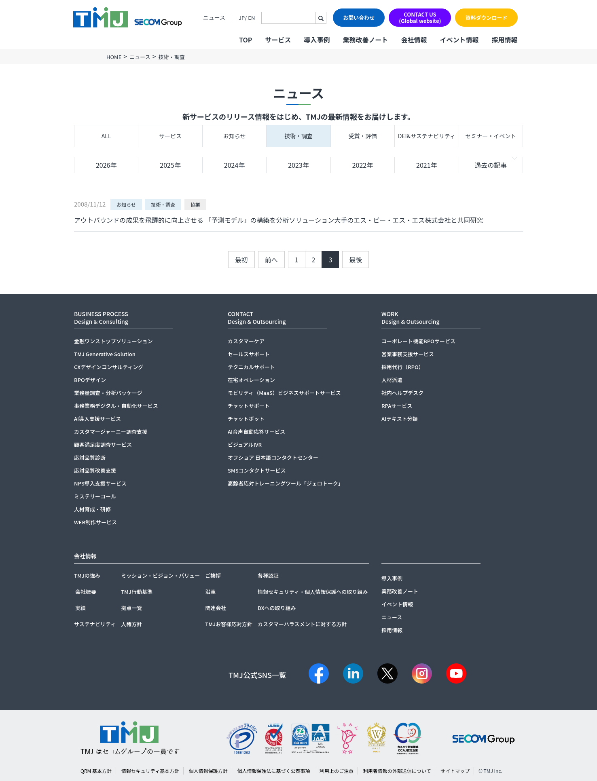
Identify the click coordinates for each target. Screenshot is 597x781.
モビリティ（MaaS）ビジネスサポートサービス (284, 393)
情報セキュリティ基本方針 (150, 770)
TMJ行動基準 (136, 591)
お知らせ (234, 136)
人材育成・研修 (92, 509)
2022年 (362, 165)
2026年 (106, 165)
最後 (355, 259)
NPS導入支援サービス (100, 483)
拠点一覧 (131, 608)
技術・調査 (298, 136)
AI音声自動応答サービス (256, 431)
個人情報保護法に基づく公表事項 (273, 770)
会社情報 (414, 39)
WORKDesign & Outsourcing (410, 317)
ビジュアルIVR (245, 444)
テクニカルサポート (251, 367)
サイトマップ (455, 770)
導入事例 (317, 39)
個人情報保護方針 (208, 770)
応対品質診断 (90, 457)
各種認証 (268, 575)
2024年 (234, 165)
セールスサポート (249, 354)
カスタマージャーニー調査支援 (110, 431)
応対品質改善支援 (95, 470)
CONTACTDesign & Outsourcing (257, 317)
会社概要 (85, 591)
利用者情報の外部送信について (397, 770)
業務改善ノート (365, 39)
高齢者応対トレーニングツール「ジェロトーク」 (285, 483)
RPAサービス (396, 405)
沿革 (210, 591)
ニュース (214, 18)
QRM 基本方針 (96, 770)
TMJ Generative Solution (104, 354)
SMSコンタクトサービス (257, 470)
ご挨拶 (213, 575)
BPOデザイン (90, 380)
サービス (170, 136)
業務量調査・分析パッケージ (108, 393)
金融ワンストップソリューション (113, 341)
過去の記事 (490, 165)
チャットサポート (249, 405)
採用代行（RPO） (402, 367)
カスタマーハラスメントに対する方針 (302, 624)
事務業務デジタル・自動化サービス (116, 405)
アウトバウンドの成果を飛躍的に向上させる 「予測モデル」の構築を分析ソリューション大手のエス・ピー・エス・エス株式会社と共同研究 (278, 220)
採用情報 (504, 39)
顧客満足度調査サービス (103, 444)
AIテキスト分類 (399, 418)
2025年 (170, 165)
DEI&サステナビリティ (426, 136)
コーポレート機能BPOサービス (418, 341)
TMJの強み (87, 575)
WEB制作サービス (95, 522)
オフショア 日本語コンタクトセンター (273, 457)
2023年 (298, 165)
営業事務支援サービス (407, 354)
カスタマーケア (246, 341)
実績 (80, 608)
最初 (241, 259)
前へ (271, 259)
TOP (245, 39)
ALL (106, 136)
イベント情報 (459, 39)
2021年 (426, 165)
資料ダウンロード (486, 17)
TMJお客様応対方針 (228, 624)
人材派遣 (391, 380)
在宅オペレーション (251, 380)
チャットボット (246, 418)
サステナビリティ (95, 624)
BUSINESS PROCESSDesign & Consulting (101, 317)
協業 (195, 204)
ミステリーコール (95, 496)
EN (251, 17)
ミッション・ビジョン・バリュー (160, 575)
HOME (113, 57)
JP (242, 17)
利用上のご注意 (337, 770)
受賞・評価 (362, 136)
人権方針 (131, 624)
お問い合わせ (359, 17)
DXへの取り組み (277, 608)
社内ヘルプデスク (402, 393)
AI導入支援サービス (97, 418)
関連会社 (215, 608)
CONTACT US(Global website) (420, 18)
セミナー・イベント (490, 136)
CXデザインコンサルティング (108, 367)
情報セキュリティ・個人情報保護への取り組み (313, 591)
